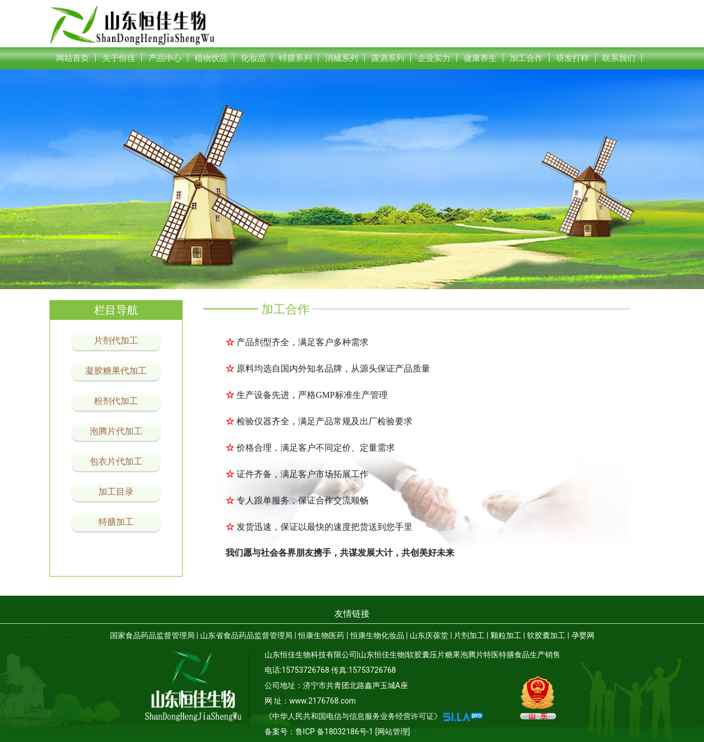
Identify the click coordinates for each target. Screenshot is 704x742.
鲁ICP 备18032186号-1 (334, 731)
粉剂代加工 (116, 401)
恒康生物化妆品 (377, 635)
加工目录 (116, 491)
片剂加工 (469, 635)
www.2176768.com (322, 700)
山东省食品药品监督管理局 (246, 635)
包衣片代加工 (116, 461)
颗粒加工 (506, 635)
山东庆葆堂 (429, 635)
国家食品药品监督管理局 (152, 635)
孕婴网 (583, 635)
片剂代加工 (116, 340)
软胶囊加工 (546, 635)
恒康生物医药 (321, 635)
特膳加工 (116, 522)
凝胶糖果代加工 (116, 371)
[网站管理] (392, 731)
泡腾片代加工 (116, 431)
